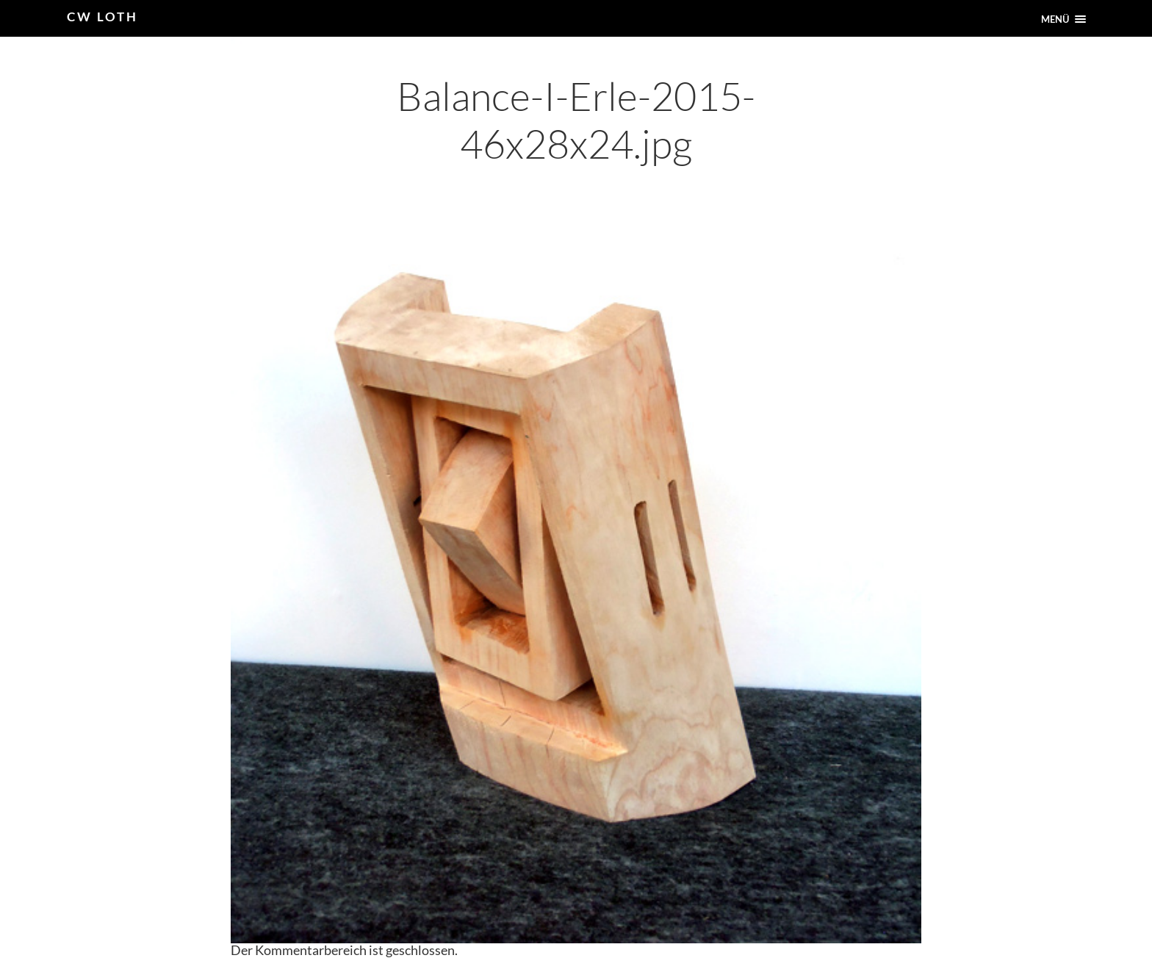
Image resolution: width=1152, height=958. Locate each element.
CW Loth (102, 16)
